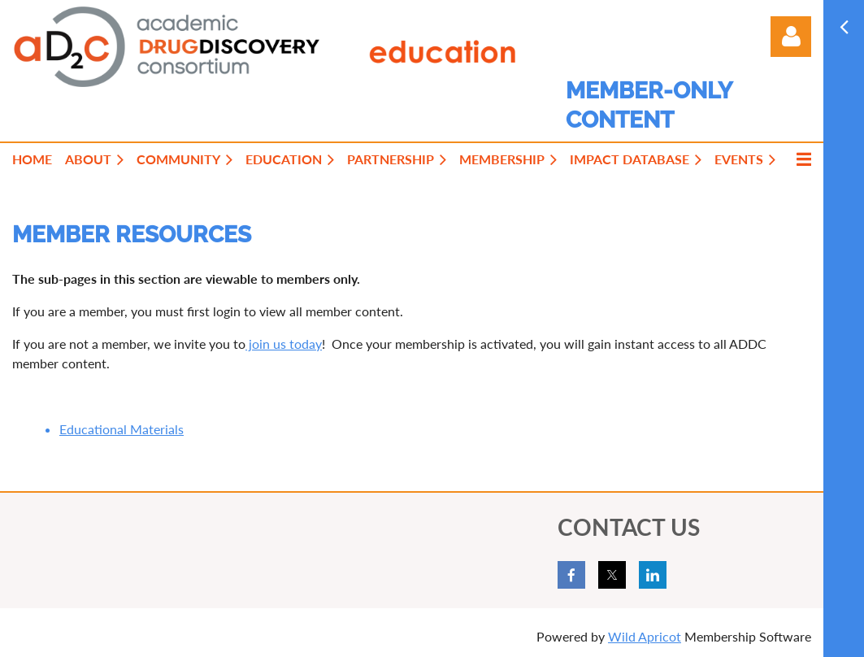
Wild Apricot (644, 636)
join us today (283, 343)
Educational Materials (121, 429)
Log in (791, 36)
